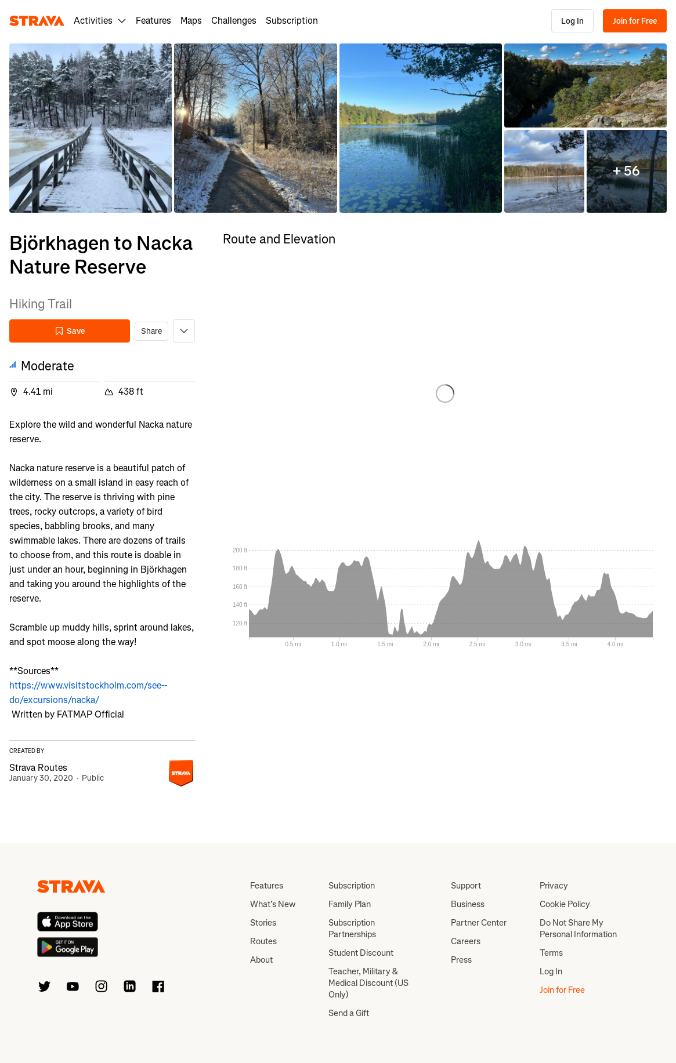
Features (153, 20)
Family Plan (349, 904)
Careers (465, 941)
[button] (90, 128)
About (261, 960)
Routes (263, 941)
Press (461, 960)
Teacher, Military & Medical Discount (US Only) (368, 983)
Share (151, 331)
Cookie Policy (565, 904)
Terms (551, 953)
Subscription (292, 20)
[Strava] (36, 21)
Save (70, 331)
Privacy (554, 885)
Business (468, 904)
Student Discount (360, 953)
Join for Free (635, 21)
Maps (191, 20)
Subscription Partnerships (352, 928)
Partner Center (479, 923)
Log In (572, 21)
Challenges (233, 20)
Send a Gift (348, 1013)
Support (466, 885)
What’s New (272, 904)
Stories (263, 923)
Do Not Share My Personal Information (578, 928)
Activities (100, 20)
